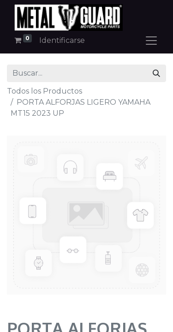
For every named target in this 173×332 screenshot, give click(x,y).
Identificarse (62, 40)
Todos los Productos (44, 91)
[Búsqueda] (156, 73)
